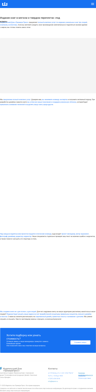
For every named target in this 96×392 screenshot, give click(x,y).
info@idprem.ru (53, 381)
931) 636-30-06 (54, 378)
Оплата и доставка (84, 378)
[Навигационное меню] (92, 4)
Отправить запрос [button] (80, 342)
